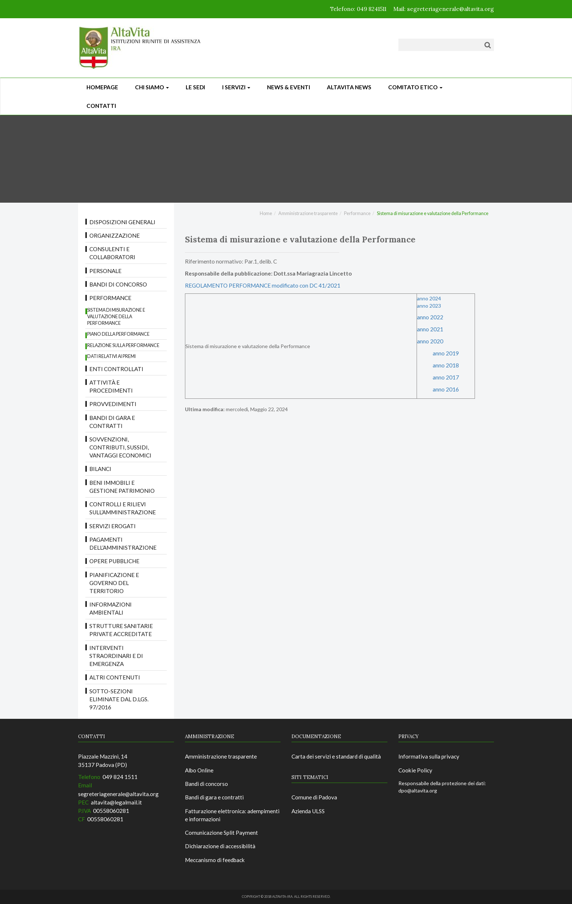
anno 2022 (430, 317)
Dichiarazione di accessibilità (220, 846)
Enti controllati (116, 369)
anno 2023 (429, 306)
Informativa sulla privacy (428, 756)
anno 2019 (446, 353)
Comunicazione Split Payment (221, 832)
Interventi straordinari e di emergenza (116, 655)
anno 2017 (446, 377)
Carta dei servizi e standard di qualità (336, 756)
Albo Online (199, 770)
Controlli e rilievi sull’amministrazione (122, 508)
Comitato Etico (415, 87)
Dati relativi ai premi (111, 356)
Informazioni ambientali (110, 608)
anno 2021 (430, 329)
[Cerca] (487, 45)
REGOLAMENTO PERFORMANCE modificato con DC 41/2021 (262, 285)
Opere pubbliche (114, 561)
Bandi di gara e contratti (112, 421)
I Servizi (236, 87)
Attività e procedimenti (111, 386)
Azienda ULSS (308, 811)
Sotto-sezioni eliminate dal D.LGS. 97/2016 (118, 699)
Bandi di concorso (118, 284)
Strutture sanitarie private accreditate (121, 630)
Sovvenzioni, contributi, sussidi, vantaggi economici (120, 447)
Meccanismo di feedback (215, 860)
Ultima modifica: (205, 409)
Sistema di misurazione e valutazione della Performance (116, 316)
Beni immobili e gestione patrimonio (122, 486)
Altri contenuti (114, 677)
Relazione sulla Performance (123, 345)
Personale (105, 271)
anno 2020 (430, 341)
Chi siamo (152, 87)
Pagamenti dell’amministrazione (122, 543)
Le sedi (195, 87)
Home (266, 213)
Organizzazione (114, 235)
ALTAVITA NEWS (349, 87)
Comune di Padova (314, 797)
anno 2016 (446, 389)
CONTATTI (101, 105)
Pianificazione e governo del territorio (114, 583)
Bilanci (100, 468)
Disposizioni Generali (122, 222)
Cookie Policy (415, 770)
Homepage (102, 87)
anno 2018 (446, 365)
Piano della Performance (118, 334)
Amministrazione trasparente (308, 213)
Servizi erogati (112, 526)
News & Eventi (288, 87)
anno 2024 (429, 298)
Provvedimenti (112, 404)
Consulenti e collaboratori (112, 253)
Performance (110, 298)
